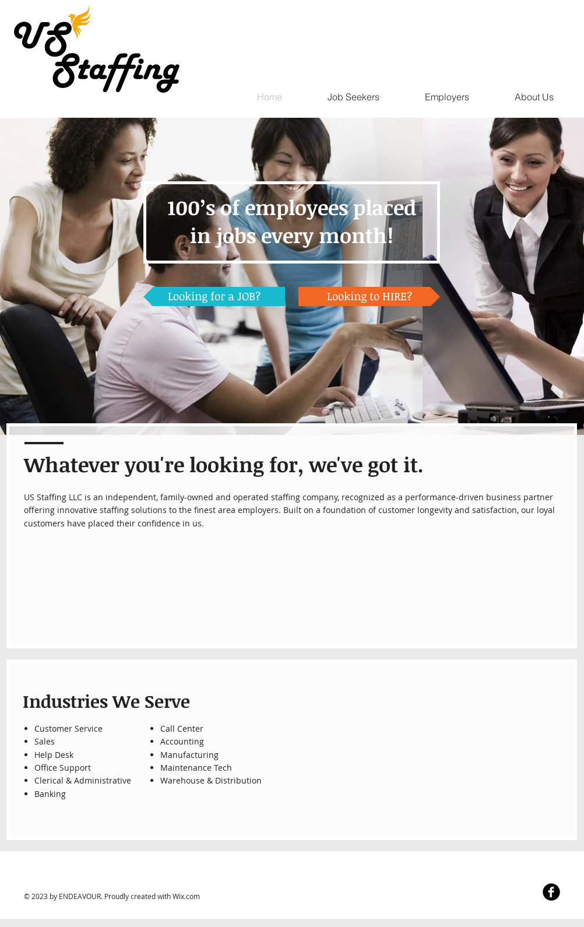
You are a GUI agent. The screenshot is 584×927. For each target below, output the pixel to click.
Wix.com (186, 896)
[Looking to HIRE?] (369, 296)
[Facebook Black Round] (551, 892)
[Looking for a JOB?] (214, 296)
